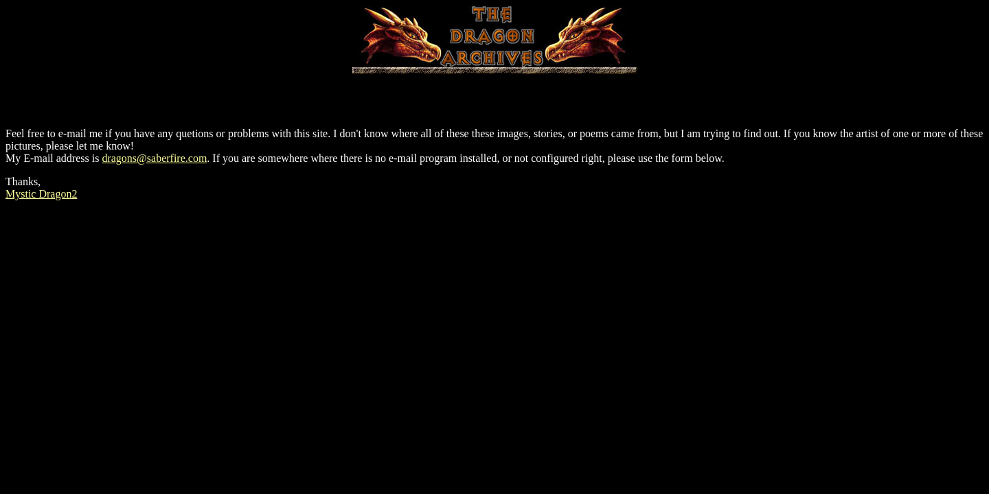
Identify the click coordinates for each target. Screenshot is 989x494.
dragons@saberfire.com (154, 158)
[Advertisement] (494, 94)
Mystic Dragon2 (41, 194)
